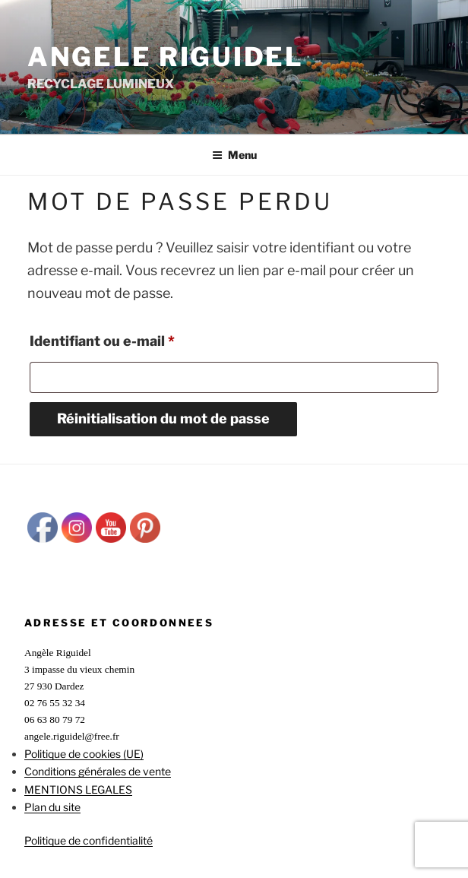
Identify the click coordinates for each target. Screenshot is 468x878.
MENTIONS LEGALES (78, 789)
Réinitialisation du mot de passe (163, 418)
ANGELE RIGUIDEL (165, 56)
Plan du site (52, 806)
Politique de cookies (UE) (84, 753)
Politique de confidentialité (88, 840)
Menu (234, 154)
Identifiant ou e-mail (140, 338)
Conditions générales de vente (97, 771)
